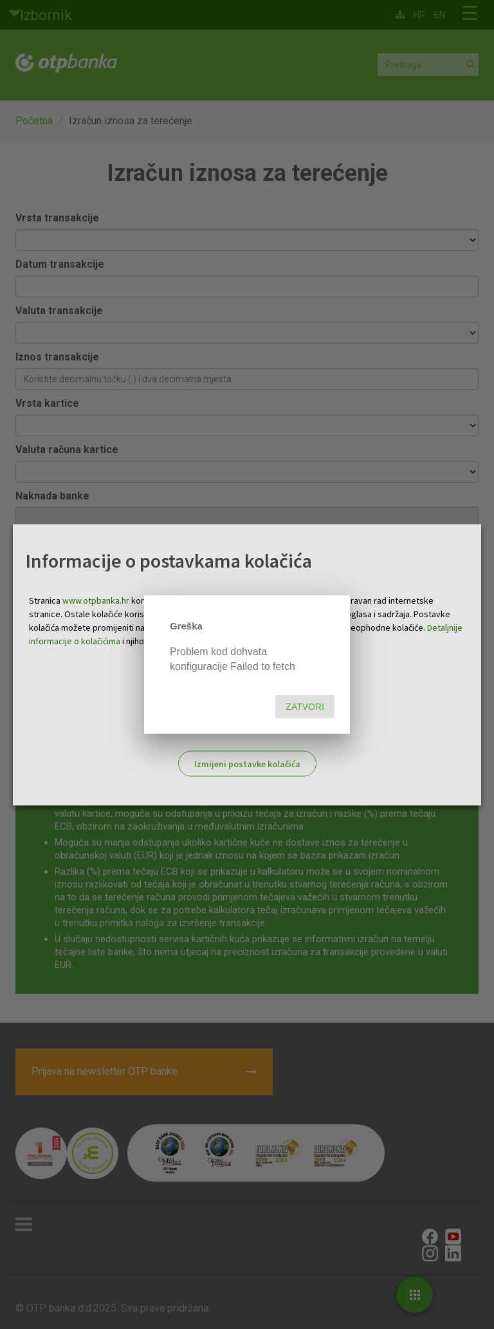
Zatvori (305, 707)
